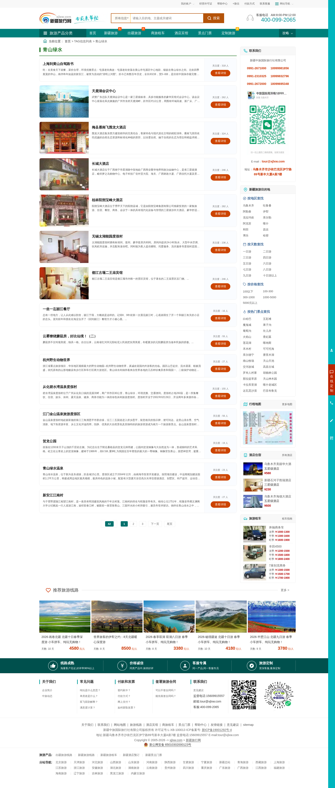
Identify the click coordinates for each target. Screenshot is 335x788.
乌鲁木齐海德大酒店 (277, 496)
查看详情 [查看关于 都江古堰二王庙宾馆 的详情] (220, 286)
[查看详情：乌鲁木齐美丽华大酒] (253, 469)
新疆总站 (224, 762)
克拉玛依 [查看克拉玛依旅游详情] (248, 217)
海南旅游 (61, 773)
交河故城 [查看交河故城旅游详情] (248, 366)
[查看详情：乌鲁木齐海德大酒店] (253, 501)
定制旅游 (228, 33)
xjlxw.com (176, 740)
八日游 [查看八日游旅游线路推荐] (267, 269)
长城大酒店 (100, 163)
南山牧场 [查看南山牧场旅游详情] (248, 360)
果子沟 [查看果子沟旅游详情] (267, 324)
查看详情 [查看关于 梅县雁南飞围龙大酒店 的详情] (220, 141)
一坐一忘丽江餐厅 (56, 309)
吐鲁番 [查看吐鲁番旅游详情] (267, 205)
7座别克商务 (277, 565)
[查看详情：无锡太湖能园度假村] (64, 247)
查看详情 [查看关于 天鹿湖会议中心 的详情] (220, 104)
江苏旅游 (61, 767)
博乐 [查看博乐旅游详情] (245, 235)
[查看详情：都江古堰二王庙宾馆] (64, 283)
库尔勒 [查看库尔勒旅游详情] (267, 217)
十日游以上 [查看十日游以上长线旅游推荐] (270, 275)
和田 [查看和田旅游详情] (245, 229)
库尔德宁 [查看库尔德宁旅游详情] (248, 354)
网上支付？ (124, 701)
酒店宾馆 (181, 33)
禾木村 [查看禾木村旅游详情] (247, 348)
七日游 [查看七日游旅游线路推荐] (247, 269)
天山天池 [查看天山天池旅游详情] (268, 360)
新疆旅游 (111, 33)
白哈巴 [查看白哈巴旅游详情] (247, 318)
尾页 (169, 523)
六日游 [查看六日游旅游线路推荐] (267, 263)
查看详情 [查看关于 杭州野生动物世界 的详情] (220, 368)
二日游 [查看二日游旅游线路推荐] (267, 251)
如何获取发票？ (127, 707)
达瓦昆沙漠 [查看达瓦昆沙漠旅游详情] (250, 390)
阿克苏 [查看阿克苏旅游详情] (247, 223)
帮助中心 (222, 3)
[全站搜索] (167, 18)
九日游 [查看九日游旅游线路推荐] (247, 275)
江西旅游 (261, 767)
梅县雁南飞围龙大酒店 (109, 127)
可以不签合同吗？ (166, 690)
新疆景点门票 (153, 755)
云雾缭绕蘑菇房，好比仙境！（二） (70, 336)
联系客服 (265, 3)
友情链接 (217, 724)
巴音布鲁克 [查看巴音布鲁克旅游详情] (270, 390)
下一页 (155, 523)
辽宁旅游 (79, 773)
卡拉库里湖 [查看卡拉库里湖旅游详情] (250, 384)
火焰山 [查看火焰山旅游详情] (247, 336)
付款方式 (249, 3)
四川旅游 (188, 767)
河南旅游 (151, 762)
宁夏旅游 (206, 762)
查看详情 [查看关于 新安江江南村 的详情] (220, 504)
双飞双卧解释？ (89, 701)
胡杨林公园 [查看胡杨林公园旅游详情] (270, 372)
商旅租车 (158, 33)
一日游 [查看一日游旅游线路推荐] (247, 251)
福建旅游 (279, 767)
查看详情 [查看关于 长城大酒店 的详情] (220, 177)
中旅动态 (47, 696)
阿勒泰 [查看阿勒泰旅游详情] (247, 211)
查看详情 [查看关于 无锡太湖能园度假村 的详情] (220, 250)
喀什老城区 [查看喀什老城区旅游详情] (270, 384)
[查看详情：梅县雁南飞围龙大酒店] (64, 138)
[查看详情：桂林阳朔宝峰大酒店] (64, 211)
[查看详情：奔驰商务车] (254, 534)
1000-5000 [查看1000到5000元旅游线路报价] (269, 297)
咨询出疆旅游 (312, 391)
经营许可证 (205, 3)
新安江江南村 (53, 495)
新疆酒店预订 (131, 755)
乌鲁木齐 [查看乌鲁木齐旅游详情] (248, 205)
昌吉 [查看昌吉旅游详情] (266, 229)
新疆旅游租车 (108, 755)
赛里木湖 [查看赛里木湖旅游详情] (268, 354)
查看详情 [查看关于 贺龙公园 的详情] (220, 450)
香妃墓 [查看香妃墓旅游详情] (267, 336)
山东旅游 (133, 762)
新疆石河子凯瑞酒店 (277, 480)
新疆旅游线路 (86, 755)
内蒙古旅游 (138, 773)
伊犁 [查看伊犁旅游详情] (266, 211)
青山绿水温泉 (53, 468)
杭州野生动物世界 (56, 360)
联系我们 (104, 724)
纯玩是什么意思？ (90, 690)
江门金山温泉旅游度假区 (61, 414)
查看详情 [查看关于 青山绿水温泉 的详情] (220, 477)
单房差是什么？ (89, 696)
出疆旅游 (134, 33)
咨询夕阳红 (312, 414)
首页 (92, 33)
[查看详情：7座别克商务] (254, 572)
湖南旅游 (133, 767)
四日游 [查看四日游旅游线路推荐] (267, 257)
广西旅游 (242, 767)
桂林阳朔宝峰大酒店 (107, 200)
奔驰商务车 (276, 527)
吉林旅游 (97, 773)
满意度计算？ (87, 707)
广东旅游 (224, 767)
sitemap (248, 724)
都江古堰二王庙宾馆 (107, 272)
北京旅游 (61, 762)
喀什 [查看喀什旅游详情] (266, 223)
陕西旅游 (170, 762)
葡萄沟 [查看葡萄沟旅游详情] (247, 330)
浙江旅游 (79, 767)
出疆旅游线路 (64, 755)
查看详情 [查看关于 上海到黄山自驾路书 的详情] (220, 73)
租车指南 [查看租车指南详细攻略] (287, 518)
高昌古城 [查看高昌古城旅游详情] (268, 366)
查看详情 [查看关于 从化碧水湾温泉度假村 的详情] (220, 396)
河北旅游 (97, 762)
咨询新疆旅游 (312, 383)
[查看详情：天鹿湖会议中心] (64, 102)
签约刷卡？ (124, 690)
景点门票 (205, 33)
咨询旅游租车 (312, 406)
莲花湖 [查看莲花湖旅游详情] (247, 342)
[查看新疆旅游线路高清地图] (268, 428)
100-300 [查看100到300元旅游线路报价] (268, 291)
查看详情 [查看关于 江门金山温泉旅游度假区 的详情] (220, 423)
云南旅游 (151, 767)
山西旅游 (115, 762)
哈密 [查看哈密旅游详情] (266, 235)
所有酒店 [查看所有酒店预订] (287, 455)
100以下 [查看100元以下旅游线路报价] (248, 291)
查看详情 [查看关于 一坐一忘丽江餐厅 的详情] (220, 318)
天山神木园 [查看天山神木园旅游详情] (270, 378)
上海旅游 (279, 762)
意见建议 (198, 690)
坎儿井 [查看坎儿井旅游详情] (267, 330)
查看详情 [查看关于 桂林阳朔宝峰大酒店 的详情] (220, 213)
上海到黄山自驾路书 (58, 64)
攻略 (287, 33)
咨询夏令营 (312, 399)
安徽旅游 (97, 767)
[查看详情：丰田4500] (254, 553)
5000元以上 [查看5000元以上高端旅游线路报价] (250, 302)
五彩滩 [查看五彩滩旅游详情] (267, 318)
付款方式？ (124, 696)
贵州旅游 (170, 767)
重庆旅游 (206, 767)
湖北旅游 (115, 767)
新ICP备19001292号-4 (217, 730)
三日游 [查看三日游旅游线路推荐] (247, 257)
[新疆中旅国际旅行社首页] (73, 18)
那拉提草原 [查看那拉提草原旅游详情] (250, 378)
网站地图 (120, 724)
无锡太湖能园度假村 (107, 236)
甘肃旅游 (188, 762)
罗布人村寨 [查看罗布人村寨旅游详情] (250, 372)
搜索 (213, 18)
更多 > (285, 590)
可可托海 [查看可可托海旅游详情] (268, 348)
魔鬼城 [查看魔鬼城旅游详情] (247, 324)
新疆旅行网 (193, 740)
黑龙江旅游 (117, 773)
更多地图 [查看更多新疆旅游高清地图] (287, 404)
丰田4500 (275, 546)
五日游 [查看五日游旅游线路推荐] (247, 263)
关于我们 (87, 724)
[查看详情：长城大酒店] (64, 174)
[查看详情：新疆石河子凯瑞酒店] (253, 485)
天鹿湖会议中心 (104, 91)
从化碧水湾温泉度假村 (60, 387)
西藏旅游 (261, 762)
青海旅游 (242, 762)
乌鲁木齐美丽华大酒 (277, 464)
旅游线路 (136, 724)
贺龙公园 (49, 441)
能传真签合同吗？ (166, 696)
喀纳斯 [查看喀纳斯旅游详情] (267, 342)
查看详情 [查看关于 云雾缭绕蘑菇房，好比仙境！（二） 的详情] (220, 343)
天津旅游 (79, 762)
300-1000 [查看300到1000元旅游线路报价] (249, 297)
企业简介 (47, 690)
